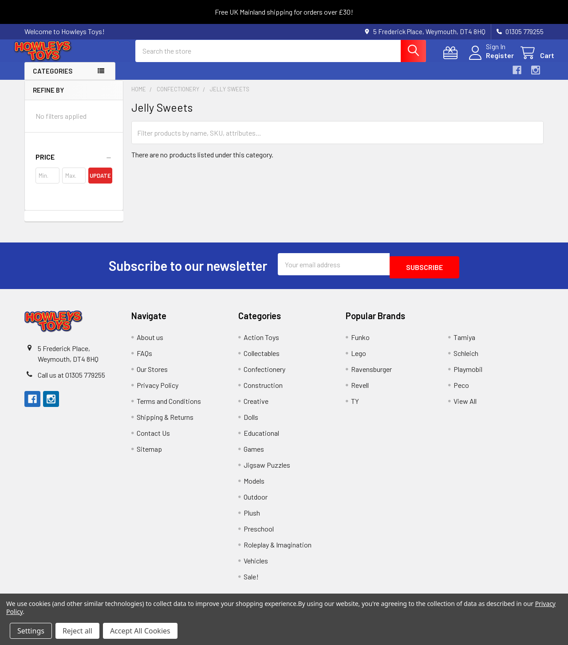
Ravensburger (371, 374)
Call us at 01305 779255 (71, 379)
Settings (30, 631)
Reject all (77, 631)
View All (465, 406)
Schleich (466, 358)
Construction (263, 390)
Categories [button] (52, 79)
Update (100, 183)
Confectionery (264, 374)
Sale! (251, 581)
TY (355, 406)
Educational (261, 438)
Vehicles (256, 565)
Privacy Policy (157, 390)
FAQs (144, 358)
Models (254, 485)
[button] (74, 165)
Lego (358, 358)
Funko (360, 342)
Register (489, 60)
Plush (252, 517)
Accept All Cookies (140, 631)
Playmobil (468, 374)
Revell (360, 390)
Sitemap (149, 454)
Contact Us (153, 438)
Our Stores (152, 374)
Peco (461, 390)
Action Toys (261, 342)
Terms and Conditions (169, 406)
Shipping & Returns (165, 422)
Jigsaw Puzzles (267, 469)
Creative (256, 406)
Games (254, 454)
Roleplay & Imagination (278, 549)
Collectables (262, 358)
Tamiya (464, 342)
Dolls (251, 422)
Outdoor (256, 501)
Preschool (259, 533)
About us (150, 342)
